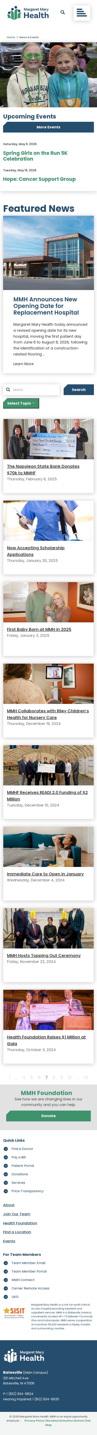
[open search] (62, 13)
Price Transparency (28, 1191)
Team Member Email (28, 1263)
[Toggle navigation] (82, 13)
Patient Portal (23, 1165)
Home (11, 37)
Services (18, 1182)
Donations (20, 1174)
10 (70, 1077)
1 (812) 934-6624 (20, 1393)
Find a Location (17, 1232)
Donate (48, 1115)
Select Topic (21, 403)
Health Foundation (20, 1223)
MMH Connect (23, 1280)
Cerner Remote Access (30, 1288)
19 (86, 1077)
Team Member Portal (29, 1271)
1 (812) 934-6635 (46, 1399)
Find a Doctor (22, 1148)
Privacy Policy (34, 1421)
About (9, 1205)
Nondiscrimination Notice (64, 1421)
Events (9, 1241)
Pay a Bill (19, 1157)
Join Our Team (16, 1214)
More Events (48, 127)
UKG (15, 1296)
